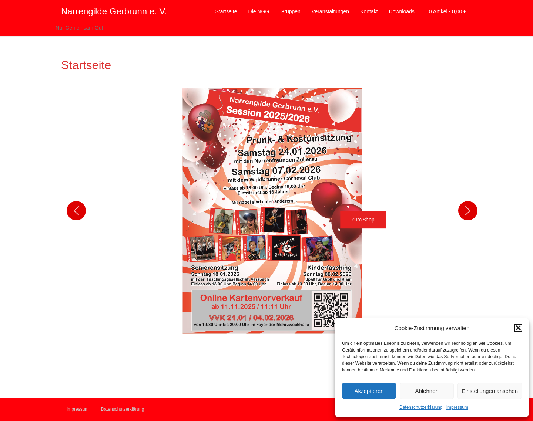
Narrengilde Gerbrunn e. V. (114, 11)
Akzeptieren (368, 391)
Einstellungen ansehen (490, 391)
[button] (518, 328)
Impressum (457, 407)
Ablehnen (426, 391)
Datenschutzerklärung (421, 407)
